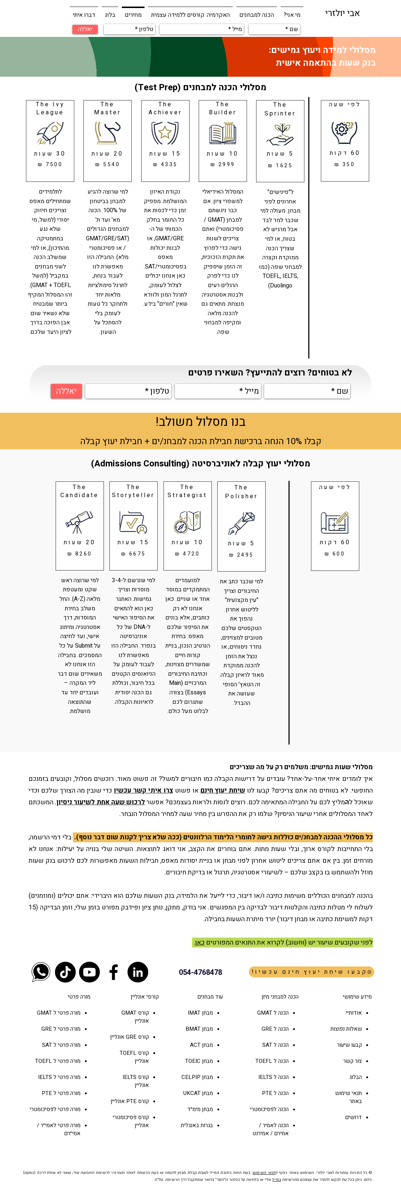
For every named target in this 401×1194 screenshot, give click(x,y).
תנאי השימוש (264, 1172)
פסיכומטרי (124, 1117)
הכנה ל (280, 1029)
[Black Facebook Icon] (113, 972)
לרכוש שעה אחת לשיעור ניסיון (100, 802)
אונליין (118, 1037)
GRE (131, 1037)
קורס (142, 1037)
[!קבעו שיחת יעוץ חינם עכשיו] (311, 971)
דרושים (353, 1117)
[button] (257, 12)
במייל (276, 1179)
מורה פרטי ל (66, 1013)
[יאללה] (85, 29)
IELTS (129, 1077)
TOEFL (128, 1053)
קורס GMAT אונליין (135, 1017)
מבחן (206, 1045)
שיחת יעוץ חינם (223, 791)
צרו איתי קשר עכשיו (143, 791)
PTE (131, 1101)
